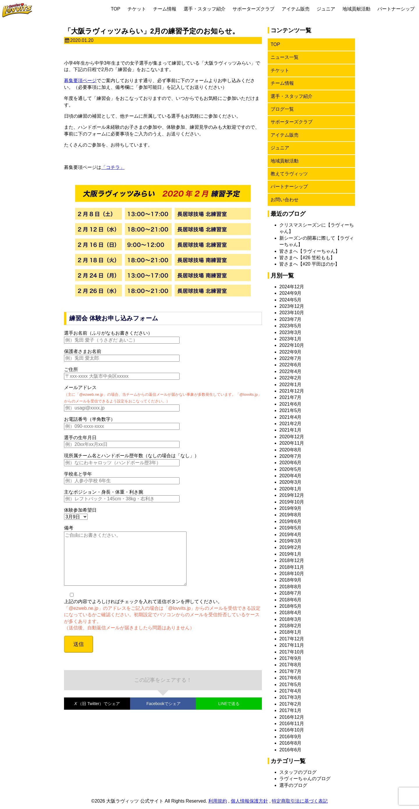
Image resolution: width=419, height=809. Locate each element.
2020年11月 (291, 443)
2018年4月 (290, 612)
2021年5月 (290, 410)
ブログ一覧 (282, 109)
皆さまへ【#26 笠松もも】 (307, 257)
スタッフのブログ (298, 772)
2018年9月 (290, 579)
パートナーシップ (396, 8)
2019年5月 (290, 527)
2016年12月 (291, 717)
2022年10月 (291, 345)
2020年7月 (290, 456)
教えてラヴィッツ (289, 173)
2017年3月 (290, 697)
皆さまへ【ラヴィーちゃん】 (309, 251)
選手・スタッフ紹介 (205, 8)
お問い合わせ (285, 199)
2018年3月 (290, 619)
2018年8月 (290, 586)
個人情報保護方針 (249, 801)
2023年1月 (290, 338)
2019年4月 (290, 534)
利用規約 (217, 801)
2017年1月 (290, 710)
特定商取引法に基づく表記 (300, 801)
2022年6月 (290, 364)
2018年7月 (290, 593)
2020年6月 (290, 462)
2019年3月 (290, 540)
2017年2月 (290, 704)
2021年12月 (291, 390)
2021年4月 (290, 417)
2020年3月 (290, 482)
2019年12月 (291, 495)
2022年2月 (290, 377)
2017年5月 (290, 684)
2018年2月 (290, 625)
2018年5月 (290, 606)
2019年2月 (290, 547)
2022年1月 (290, 384)
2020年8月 (290, 449)
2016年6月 (290, 749)
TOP (115, 8)
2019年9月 (290, 508)
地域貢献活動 (356, 8)
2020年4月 (290, 475)
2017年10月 (291, 651)
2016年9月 (290, 736)
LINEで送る (228, 715)
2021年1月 (290, 430)
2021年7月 (290, 397)
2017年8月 (290, 664)
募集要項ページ (80, 80)
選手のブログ (293, 785)
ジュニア (326, 8)
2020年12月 (291, 436)
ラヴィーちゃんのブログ (305, 778)
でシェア (97, 715)
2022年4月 (290, 371)
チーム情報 (164, 8)
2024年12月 (291, 286)
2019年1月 (290, 554)
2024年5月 (290, 299)
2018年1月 (290, 632)
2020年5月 (290, 469)
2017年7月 (290, 671)
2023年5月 (290, 325)
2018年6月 (290, 599)
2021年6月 (290, 404)
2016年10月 (291, 729)
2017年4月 (290, 690)
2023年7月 (290, 319)
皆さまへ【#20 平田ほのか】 (309, 264)
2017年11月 (291, 645)
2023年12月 (291, 306)
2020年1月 (290, 488)
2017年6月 (290, 677)
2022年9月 (290, 351)
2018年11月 (291, 567)
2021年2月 (290, 423)
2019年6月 (290, 521)
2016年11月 (291, 723)
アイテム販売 (296, 8)
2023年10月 (291, 312)
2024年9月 (290, 293)
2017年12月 (291, 638)
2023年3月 (290, 332)
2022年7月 (290, 358)
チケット (136, 8)
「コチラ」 (113, 167)
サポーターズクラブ (253, 8)
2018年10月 (291, 573)
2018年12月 (291, 560)
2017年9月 (290, 658)
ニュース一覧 (285, 57)
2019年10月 (291, 501)
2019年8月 (290, 514)
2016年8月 (290, 743)
